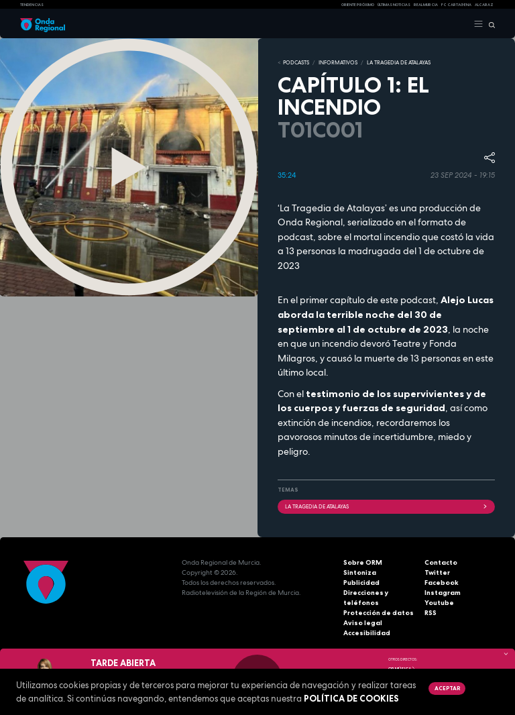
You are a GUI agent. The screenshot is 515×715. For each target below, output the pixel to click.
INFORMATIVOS (338, 62)
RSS (430, 612)
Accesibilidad (366, 632)
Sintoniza (359, 572)
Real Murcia (426, 4)
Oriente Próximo (357, 4)
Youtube (439, 602)
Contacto (440, 562)
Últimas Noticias (394, 4)
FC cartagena (456, 4)
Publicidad (361, 582)
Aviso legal (362, 622)
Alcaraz (484, 4)
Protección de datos (378, 612)
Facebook (441, 582)
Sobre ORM (362, 562)
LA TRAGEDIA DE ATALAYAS (399, 62)
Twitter (437, 572)
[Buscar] (489, 24)
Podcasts (296, 62)
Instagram (442, 592)
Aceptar (447, 688)
